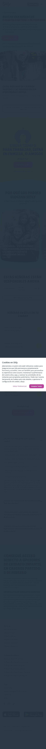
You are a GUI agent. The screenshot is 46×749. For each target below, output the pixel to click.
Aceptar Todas (36, 386)
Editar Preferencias (19, 386)
